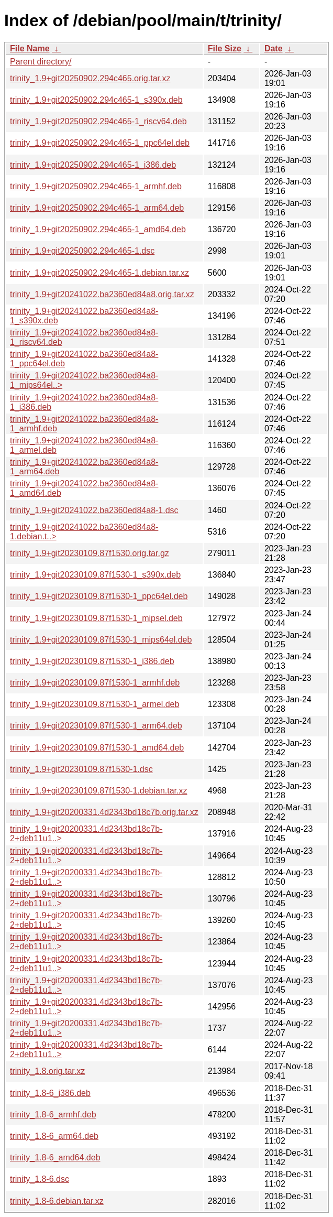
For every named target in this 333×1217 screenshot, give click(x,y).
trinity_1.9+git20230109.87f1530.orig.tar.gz (89, 553)
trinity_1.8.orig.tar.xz (47, 1071)
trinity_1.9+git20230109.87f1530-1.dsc (81, 769)
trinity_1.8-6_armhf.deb (53, 1114)
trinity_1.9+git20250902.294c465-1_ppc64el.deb (100, 142)
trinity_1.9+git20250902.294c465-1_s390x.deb (96, 99)
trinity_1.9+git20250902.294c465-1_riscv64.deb (98, 121)
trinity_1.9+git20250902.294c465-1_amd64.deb (98, 229)
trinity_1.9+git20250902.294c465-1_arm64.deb (97, 207)
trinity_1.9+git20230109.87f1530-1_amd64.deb (97, 747)
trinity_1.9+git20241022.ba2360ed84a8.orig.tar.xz (102, 294)
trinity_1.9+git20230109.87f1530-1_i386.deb (92, 661)
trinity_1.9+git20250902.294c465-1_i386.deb (93, 164)
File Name (30, 48)
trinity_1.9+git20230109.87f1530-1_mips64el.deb (101, 639)
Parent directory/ (40, 61)
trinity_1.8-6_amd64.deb (55, 1157)
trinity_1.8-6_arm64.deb (54, 1136)
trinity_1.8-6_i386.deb (50, 1093)
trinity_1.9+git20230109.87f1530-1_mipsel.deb (96, 618)
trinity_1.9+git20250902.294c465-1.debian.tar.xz (99, 272)
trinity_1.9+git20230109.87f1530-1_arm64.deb (96, 725)
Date (273, 48)
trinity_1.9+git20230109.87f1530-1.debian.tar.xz (98, 790)
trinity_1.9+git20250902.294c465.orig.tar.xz (90, 78)
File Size (224, 48)
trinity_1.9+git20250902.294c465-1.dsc (82, 250)
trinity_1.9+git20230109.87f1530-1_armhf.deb (95, 682)
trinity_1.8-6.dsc (39, 1179)
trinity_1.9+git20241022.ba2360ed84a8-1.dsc (94, 510)
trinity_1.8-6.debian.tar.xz (57, 1201)
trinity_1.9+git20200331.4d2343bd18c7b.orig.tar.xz (104, 812)
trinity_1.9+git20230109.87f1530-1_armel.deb (94, 704)
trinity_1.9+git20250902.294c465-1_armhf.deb (96, 186)
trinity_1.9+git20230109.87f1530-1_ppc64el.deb (98, 596)
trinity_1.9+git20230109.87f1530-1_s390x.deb (95, 574)
